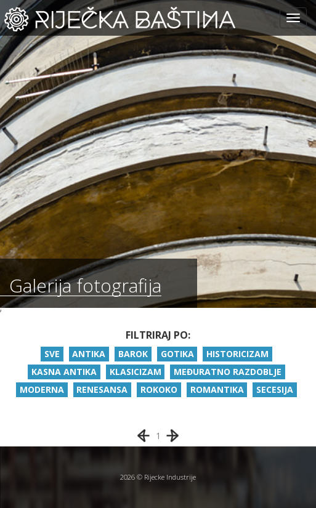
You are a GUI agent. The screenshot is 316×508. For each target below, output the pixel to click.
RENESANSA (102, 389)
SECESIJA (274, 389)
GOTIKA (177, 354)
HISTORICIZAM (237, 354)
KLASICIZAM (135, 371)
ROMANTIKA (217, 389)
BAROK (133, 354)
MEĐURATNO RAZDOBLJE (228, 371)
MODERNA (42, 389)
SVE (52, 354)
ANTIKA (88, 354)
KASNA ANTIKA (64, 371)
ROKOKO (158, 389)
